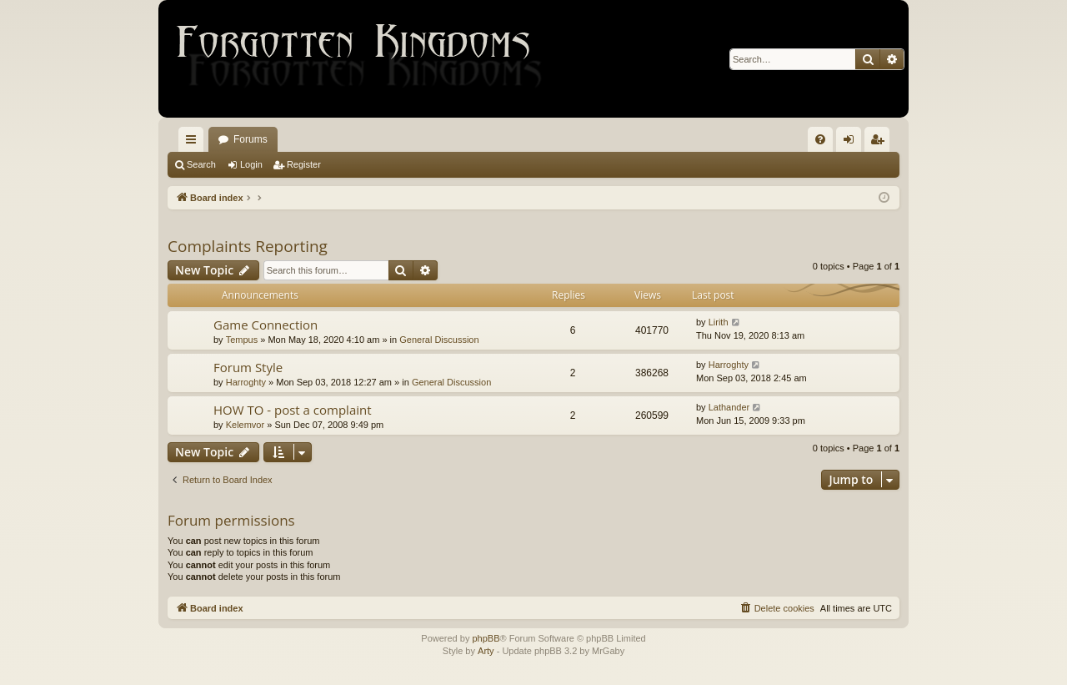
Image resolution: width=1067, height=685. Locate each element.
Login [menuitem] (852, 142)
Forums (250, 139)
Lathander (729, 407)
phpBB (485, 638)
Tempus (242, 340)
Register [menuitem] (880, 142)
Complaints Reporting (248, 246)
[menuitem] (820, 139)
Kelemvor (245, 425)
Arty (486, 651)
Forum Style (248, 367)
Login (251, 164)
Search (201, 164)
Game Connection (265, 324)
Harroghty (246, 382)
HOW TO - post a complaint (292, 409)
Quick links (194, 142)
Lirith (719, 322)
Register (304, 164)
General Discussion (438, 340)
